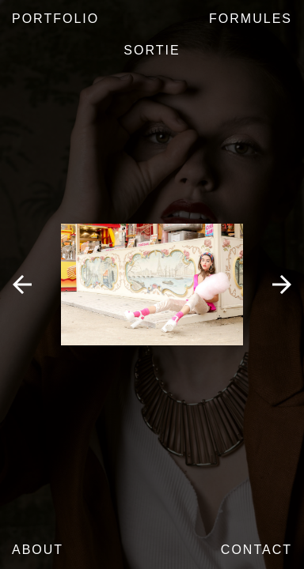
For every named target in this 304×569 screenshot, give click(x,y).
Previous (22, 284)
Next (282, 284)
